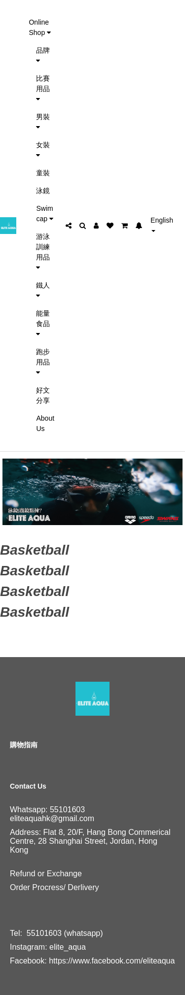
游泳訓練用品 (43, 251)
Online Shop (40, 27)
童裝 (43, 173)
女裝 (43, 150)
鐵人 (43, 290)
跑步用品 (43, 362)
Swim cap (44, 213)
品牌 (43, 55)
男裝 (43, 122)
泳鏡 (43, 191)
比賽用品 (43, 88)
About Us (45, 423)
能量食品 (43, 323)
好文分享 (43, 395)
